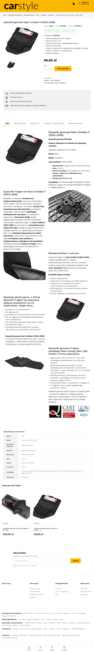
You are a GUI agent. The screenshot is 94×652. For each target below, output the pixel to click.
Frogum (5, 523)
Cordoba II (51, 15)
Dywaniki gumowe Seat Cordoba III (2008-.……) (45, 529)
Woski (59, 623)
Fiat (73, 613)
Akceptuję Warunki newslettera (26, 566)
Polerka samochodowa (33, 623)
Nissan (29, 619)
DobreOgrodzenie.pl (9, 638)
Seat (38, 15)
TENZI (58, 629)
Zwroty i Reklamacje (62, 591)
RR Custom (25, 629)
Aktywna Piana (24, 625)
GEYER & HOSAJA (78, 629)
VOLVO (48, 619)
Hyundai (38, 613)
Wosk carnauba (84, 623)
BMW (31, 613)
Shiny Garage (36, 629)
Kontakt (58, 589)
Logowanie (85, 2)
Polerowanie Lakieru (9, 625)
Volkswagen (80, 613)
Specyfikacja (20, 123)
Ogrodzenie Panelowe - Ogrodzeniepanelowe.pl (62, 635)
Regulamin (33, 597)
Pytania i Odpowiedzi (54, 123)
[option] (22, 41)
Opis (7, 123)
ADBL (45, 629)
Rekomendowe (76, 123)
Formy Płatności (35, 591)
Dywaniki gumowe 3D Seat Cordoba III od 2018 (16, 529)
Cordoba (43, 15)
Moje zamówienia (86, 591)
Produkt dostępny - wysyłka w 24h (59, 31)
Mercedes (58, 613)
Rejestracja (85, 4)
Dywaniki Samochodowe (15, 15)
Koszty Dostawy (35, 589)
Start (4, 15)
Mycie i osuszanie (69, 623)
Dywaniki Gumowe (29, 15)
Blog (56, 594)
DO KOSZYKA (63, 69)
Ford (51, 613)
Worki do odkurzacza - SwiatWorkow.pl (27, 635)
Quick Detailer (49, 623)
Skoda (45, 613)
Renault (67, 613)
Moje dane (84, 589)
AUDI (25, 613)
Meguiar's (66, 629)
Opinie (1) (35, 123)
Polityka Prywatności (37, 594)
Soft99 (51, 629)
